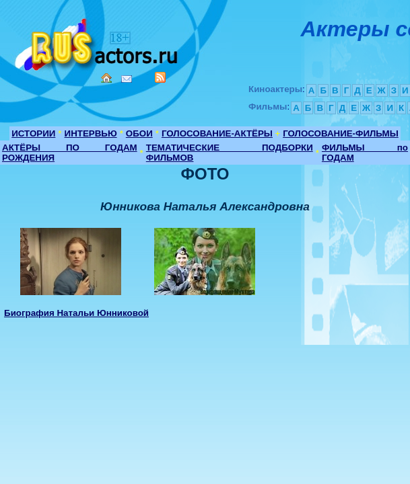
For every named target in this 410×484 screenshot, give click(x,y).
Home (106, 78)
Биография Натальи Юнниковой (76, 313)
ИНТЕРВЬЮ (91, 133)
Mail (126, 79)
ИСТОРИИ (33, 133)
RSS (160, 77)
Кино (97, 42)
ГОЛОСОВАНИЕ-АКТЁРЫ (217, 133)
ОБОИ (139, 133)
